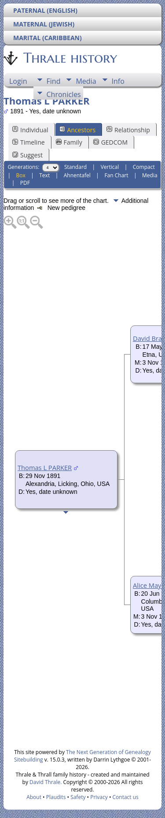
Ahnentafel (77, 175)
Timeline (28, 142)
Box (20, 175)
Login (18, 81)
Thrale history (69, 58)
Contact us (126, 797)
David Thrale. (45, 782)
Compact (144, 167)
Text (44, 175)
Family (69, 142)
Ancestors (77, 130)
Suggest (27, 155)
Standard (75, 167)
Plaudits (56, 797)
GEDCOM (110, 142)
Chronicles (64, 94)
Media (86, 81)
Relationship (128, 130)
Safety (77, 797)
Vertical (110, 167)
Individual (30, 130)
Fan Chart (116, 175)
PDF (25, 183)
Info (118, 81)
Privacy (99, 797)
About (33, 797)
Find (54, 81)
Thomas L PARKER (45, 467)
